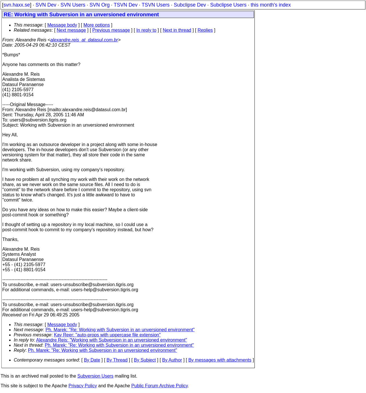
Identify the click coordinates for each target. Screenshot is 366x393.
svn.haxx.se (16, 5)
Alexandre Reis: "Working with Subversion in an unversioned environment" (111, 340)
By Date (92, 360)
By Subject (145, 360)
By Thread (117, 360)
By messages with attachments (220, 360)
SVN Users (72, 5)
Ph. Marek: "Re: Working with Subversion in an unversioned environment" (120, 329)
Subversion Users (95, 376)
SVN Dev (45, 5)
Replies (205, 30)
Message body (62, 25)
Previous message (111, 30)
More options (96, 25)
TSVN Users (156, 5)
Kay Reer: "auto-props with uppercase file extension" (107, 334)
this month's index (271, 5)
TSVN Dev (126, 5)
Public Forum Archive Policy (159, 385)
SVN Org (99, 5)
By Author (172, 360)
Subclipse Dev (190, 5)
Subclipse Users (228, 5)
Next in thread (177, 30)
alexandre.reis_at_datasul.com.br (84, 39)
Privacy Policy (82, 385)
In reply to (146, 30)
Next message (71, 30)
